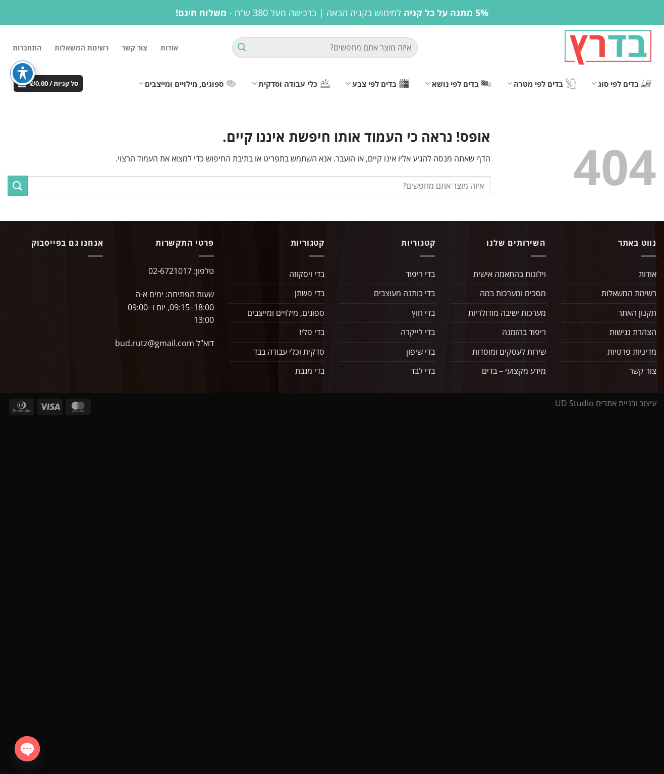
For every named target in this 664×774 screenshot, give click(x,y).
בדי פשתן (309, 293)
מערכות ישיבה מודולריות (507, 312)
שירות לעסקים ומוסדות (509, 351)
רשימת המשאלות (81, 47)
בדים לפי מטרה (541, 83)
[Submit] (241, 48)
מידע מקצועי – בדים (514, 370)
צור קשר (134, 47)
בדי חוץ (423, 312)
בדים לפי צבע (377, 84)
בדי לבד (423, 370)
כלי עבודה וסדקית (291, 84)
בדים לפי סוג (621, 84)
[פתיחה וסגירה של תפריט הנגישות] (23, 73)
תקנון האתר (637, 312)
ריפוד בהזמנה (524, 332)
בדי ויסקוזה (306, 274)
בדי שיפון (420, 351)
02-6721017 (170, 271)
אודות (169, 47)
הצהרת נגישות (633, 332)
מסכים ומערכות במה (513, 293)
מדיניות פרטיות (631, 351)
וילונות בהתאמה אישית (509, 274)
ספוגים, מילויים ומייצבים (187, 84)
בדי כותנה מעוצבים (404, 293)
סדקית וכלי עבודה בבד (288, 351)
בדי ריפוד (420, 274)
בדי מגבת (309, 370)
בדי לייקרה (418, 332)
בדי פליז (311, 332)
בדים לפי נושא (458, 84)
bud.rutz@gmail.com (154, 343)
